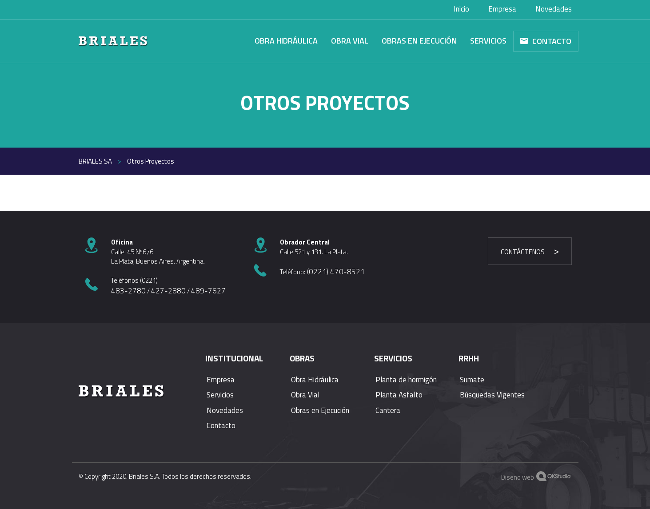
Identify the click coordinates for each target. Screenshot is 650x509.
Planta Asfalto (399, 395)
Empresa (221, 379)
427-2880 (168, 291)
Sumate (472, 379)
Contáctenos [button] (523, 252)
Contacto (551, 41)
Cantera (387, 410)
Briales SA (95, 161)
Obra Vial (349, 41)
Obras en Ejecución (419, 41)
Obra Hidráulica (286, 41)
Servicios (488, 41)
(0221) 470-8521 (335, 271)
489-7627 (208, 291)
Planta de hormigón (406, 379)
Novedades (225, 410)
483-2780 (128, 291)
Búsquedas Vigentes (492, 395)
